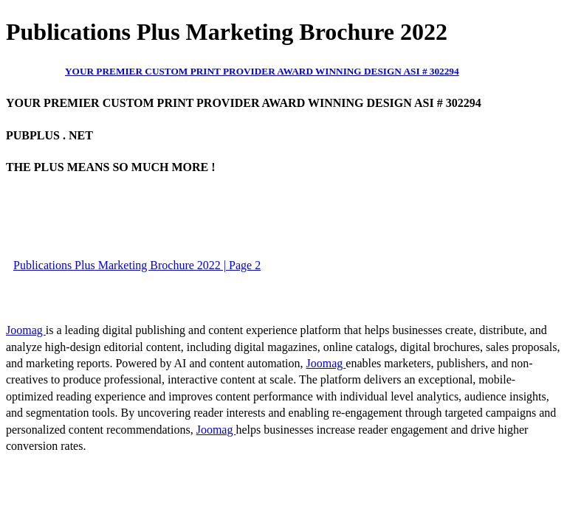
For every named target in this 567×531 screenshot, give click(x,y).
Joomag (26, 330)
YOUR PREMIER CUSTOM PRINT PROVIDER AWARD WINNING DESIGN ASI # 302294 (262, 71)
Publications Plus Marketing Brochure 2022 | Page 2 (137, 265)
